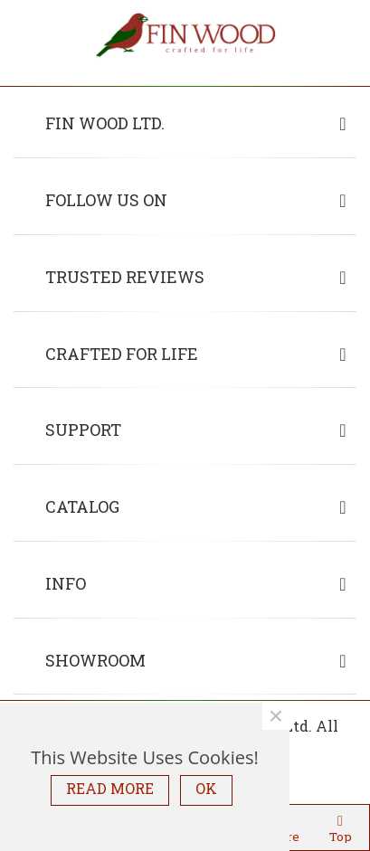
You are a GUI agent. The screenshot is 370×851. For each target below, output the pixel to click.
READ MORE (110, 788)
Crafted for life (121, 353)
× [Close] (276, 716)
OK (206, 788)
